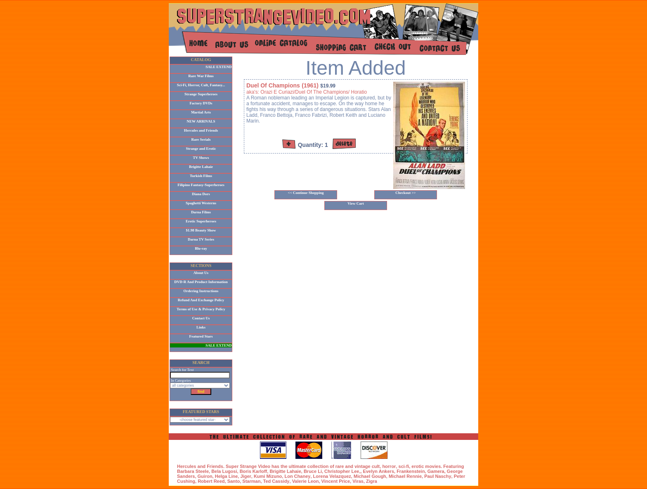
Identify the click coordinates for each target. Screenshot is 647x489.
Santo (233, 481)
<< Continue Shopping (306, 193)
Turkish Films (201, 176)
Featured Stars (201, 336)
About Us (201, 273)
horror (389, 466)
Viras (358, 481)
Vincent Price (335, 481)
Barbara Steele (193, 471)
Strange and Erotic (201, 148)
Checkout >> (405, 193)
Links (200, 327)
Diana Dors (201, 194)
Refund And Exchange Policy (201, 300)
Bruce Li (313, 471)
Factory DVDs (200, 103)
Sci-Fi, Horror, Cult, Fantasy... (201, 85)
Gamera (435, 471)
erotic (417, 466)
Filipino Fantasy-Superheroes (200, 185)
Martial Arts (201, 112)
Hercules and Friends (201, 130)
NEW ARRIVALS (201, 121)
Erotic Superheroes (201, 221)
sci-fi (404, 466)
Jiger (245, 476)
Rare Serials (200, 139)
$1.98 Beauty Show (201, 230)
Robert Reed (211, 481)
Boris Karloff (253, 471)
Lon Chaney (297, 476)
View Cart (355, 203)
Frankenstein (411, 471)
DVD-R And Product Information (201, 282)
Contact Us (201, 318)
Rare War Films (201, 76)
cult (376, 466)
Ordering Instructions (201, 291)
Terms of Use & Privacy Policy (201, 309)
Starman (251, 481)
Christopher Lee (341, 471)
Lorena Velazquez (332, 476)
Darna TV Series (201, 239)
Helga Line (226, 476)
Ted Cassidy (276, 481)
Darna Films (201, 212)
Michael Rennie (405, 476)
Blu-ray (201, 248)
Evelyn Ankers (378, 471)
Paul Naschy (437, 476)
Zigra (371, 481)
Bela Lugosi (224, 471)
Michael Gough (370, 476)
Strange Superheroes (200, 94)
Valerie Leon (305, 481)
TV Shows (201, 158)
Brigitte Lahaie (201, 167)
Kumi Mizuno (268, 476)
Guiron (205, 476)
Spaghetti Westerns (201, 203)
